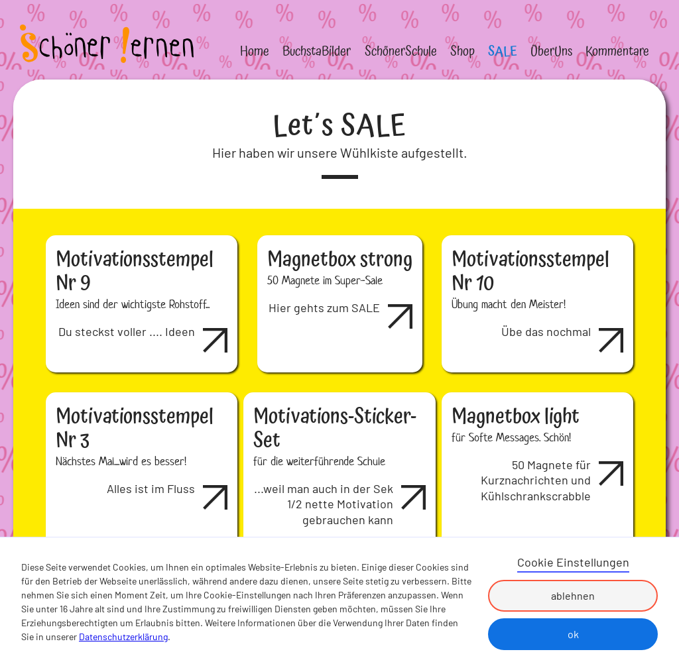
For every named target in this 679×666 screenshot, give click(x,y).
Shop (462, 52)
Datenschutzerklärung (123, 636)
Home (254, 52)
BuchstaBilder (316, 52)
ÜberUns (551, 52)
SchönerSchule (401, 52)
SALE (502, 52)
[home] (107, 44)
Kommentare (617, 52)
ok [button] (573, 634)
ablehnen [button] (573, 595)
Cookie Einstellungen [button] (573, 562)
